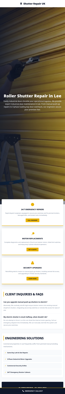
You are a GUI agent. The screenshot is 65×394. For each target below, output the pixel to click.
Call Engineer (32, 220)
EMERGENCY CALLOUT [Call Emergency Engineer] (32, 391)
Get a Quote (32, 249)
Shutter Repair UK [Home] (32, 3)
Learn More (32, 278)
